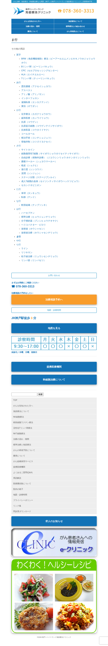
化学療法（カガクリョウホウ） (36, 114)
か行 (18, 110)
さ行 (18, 145)
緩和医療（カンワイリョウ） (35, 118)
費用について (32, 31)
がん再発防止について (75, 31)
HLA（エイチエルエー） (33, 74)
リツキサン (26, 252)
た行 (18, 189)
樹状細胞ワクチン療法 (23, 422)
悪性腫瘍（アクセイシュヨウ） (36, 86)
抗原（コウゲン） (30, 122)
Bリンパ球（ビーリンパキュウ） (37, 66)
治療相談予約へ (54, 299)
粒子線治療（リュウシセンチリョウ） (40, 256)
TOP (15, 400)
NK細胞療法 (18, 417)
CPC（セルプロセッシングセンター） (40, 70)
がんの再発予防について (24, 450)
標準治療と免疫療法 (22, 445)
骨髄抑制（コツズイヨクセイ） (36, 141)
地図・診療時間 (20, 495)
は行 (18, 209)
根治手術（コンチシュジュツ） (36, 138)
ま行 (18, 236)
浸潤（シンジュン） (31, 173)
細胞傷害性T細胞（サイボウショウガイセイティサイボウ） (51, 153)
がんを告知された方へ (32, 21)
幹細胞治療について (54, 379)
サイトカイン (28, 149)
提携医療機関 (54, 366)
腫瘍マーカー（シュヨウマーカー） (39, 161)
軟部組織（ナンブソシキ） (34, 205)
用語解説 (17, 478)
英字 (18, 55)
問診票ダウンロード (22, 511)
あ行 (18, 82)
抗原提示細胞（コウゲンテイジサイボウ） (42, 126)
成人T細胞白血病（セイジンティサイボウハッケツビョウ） (51, 181)
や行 (18, 240)
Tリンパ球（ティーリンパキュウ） (38, 78)
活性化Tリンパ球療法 (22, 428)
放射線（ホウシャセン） (33, 228)
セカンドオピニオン (31, 185)
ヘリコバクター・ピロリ (33, 225)
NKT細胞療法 (19, 433)
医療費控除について (22, 484)
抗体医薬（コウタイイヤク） (35, 130)
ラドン (24, 248)
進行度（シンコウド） (32, 169)
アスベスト (26, 90)
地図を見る (54, 328)
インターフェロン (30, 98)
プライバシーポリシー (23, 500)
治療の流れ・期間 (33, 26)
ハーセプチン (28, 213)
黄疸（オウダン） (30, 106)
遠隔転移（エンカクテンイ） (35, 102)
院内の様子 (18, 489)
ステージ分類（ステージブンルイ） (39, 177)
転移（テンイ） (29, 197)
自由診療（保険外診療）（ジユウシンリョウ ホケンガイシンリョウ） (56, 157)
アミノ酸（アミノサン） (33, 94)
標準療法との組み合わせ (75, 26)
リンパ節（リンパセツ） (33, 260)
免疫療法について (75, 21)
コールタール (28, 134)
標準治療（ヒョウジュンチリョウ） (39, 217)
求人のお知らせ (54, 521)
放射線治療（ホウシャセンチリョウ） (40, 232)
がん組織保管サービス (23, 461)
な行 (18, 201)
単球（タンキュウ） (31, 193)
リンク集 (17, 506)
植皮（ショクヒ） (30, 165)
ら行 (18, 244)
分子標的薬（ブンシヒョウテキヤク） (40, 221)
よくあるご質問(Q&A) (23, 472)
